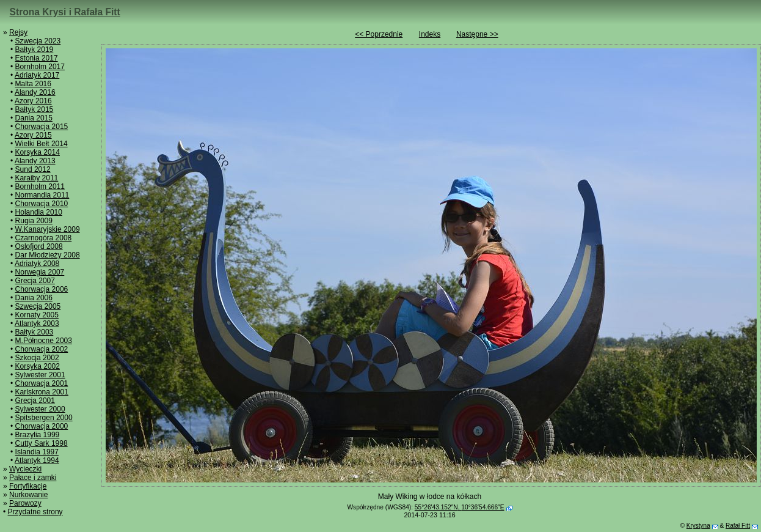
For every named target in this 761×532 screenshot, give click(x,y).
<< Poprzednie (378, 34)
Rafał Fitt (738, 525)
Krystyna (698, 525)
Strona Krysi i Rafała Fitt (65, 12)
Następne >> (477, 34)
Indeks (429, 34)
